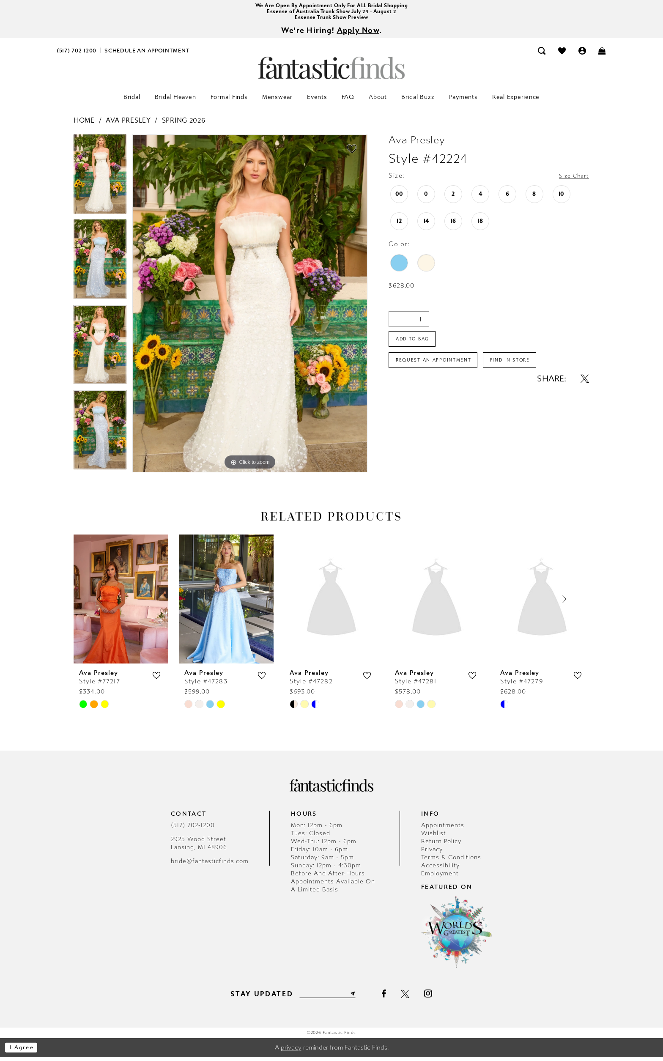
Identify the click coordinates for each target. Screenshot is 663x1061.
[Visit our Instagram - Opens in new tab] (432, 997)
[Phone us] (77, 54)
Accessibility (440, 869)
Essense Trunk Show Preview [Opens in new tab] (331, 19)
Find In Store (528, 370)
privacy (291, 1051)
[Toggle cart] (602, 54)
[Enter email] (327, 997)
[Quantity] (409, 323)
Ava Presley (128, 124)
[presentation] (121, 602)
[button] (582, 54)
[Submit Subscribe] (356, 997)
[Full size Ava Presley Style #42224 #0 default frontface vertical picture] (250, 307)
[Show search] (542, 54)
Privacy (432, 853)
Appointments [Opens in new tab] (442, 829)
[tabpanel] (100, 181)
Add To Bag (416, 345)
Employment (440, 877)
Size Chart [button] (571, 180)
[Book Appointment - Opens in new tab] (147, 54)
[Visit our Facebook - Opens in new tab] (388, 997)
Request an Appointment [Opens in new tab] (440, 370)
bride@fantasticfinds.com (210, 865)
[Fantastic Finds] (331, 71)
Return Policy (441, 845)
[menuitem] (77, 54)
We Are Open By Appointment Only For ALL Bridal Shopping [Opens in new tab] (331, 6)
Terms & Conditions (451, 861)
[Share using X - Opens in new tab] (584, 389)
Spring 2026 (183, 124)
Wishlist (433, 837)
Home (84, 124)
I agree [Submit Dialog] (24, 1051)
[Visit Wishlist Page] (562, 54)
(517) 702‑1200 (193, 829)
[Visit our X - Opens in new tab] (409, 997)
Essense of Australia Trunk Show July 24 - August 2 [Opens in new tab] (331, 12)
